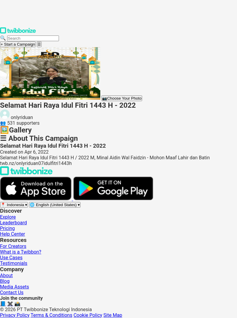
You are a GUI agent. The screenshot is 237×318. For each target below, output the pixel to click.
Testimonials (13, 263)
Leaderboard (13, 223)
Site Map (113, 315)
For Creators (13, 246)
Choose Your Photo (122, 98)
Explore (8, 217)
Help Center (12, 234)
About (6, 275)
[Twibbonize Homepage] (18, 32)
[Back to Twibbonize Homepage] (26, 174)
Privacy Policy (15, 315)
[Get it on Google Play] (113, 199)
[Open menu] (39, 44)
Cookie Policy (88, 315)
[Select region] (14, 205)
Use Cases (11, 257)
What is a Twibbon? (20, 252)
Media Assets (14, 287)
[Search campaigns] (33, 38)
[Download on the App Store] (36, 199)
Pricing (7, 228)
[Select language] (54, 205)
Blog (5, 281)
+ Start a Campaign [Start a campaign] (18, 44)
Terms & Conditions (51, 315)
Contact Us (12, 292)
